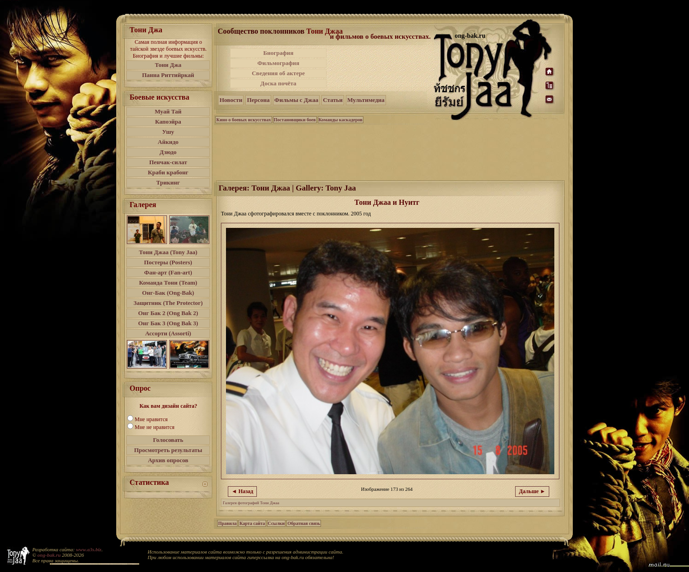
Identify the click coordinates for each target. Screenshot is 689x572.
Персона (258, 99)
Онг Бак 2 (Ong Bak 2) (168, 313)
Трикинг (168, 182)
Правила (227, 523)
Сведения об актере (278, 73)
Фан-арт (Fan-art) (168, 272)
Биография (278, 52)
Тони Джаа (324, 31)
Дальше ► (532, 491)
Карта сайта (252, 523)
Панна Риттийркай (168, 75)
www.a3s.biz (88, 549)
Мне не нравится (154, 427)
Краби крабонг (168, 172)
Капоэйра (168, 121)
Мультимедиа (366, 99)
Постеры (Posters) (168, 262)
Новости (231, 99)
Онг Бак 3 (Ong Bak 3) (168, 323)
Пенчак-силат (168, 162)
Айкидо (168, 141)
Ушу (168, 131)
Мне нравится (151, 419)
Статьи (333, 99)
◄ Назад (242, 491)
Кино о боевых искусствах (243, 119)
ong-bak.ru (48, 555)
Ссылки (276, 523)
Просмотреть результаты (168, 450)
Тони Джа (168, 64)
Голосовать (168, 439)
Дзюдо (168, 152)
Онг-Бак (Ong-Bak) (168, 292)
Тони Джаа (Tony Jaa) (168, 252)
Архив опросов (168, 460)
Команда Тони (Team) (168, 282)
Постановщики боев (295, 119)
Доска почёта (278, 83)
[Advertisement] (381, 68)
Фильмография (278, 63)
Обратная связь (303, 523)
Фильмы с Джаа (296, 99)
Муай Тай (167, 111)
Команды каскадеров (340, 119)
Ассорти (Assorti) (168, 333)
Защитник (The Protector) (168, 302)
